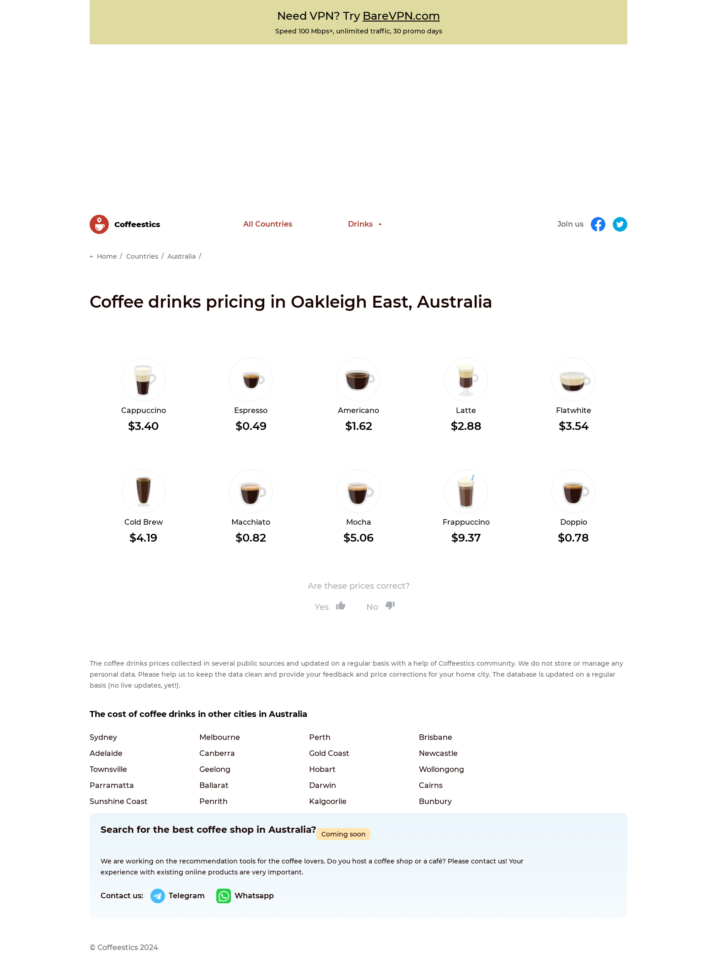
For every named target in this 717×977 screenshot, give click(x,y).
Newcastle (438, 753)
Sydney (103, 737)
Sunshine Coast (119, 801)
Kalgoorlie (328, 801)
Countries (142, 256)
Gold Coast (329, 753)
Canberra (217, 753)
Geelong (214, 769)
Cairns (431, 785)
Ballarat (214, 785)
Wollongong (441, 769)
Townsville (108, 769)
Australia (181, 256)
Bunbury (435, 801)
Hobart (322, 769)
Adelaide (106, 753)
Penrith (213, 801)
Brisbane (435, 737)
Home (107, 256)
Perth (320, 737)
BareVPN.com (401, 15)
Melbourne (219, 737)
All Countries (267, 224)
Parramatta (112, 785)
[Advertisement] (358, 113)
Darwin (322, 785)
